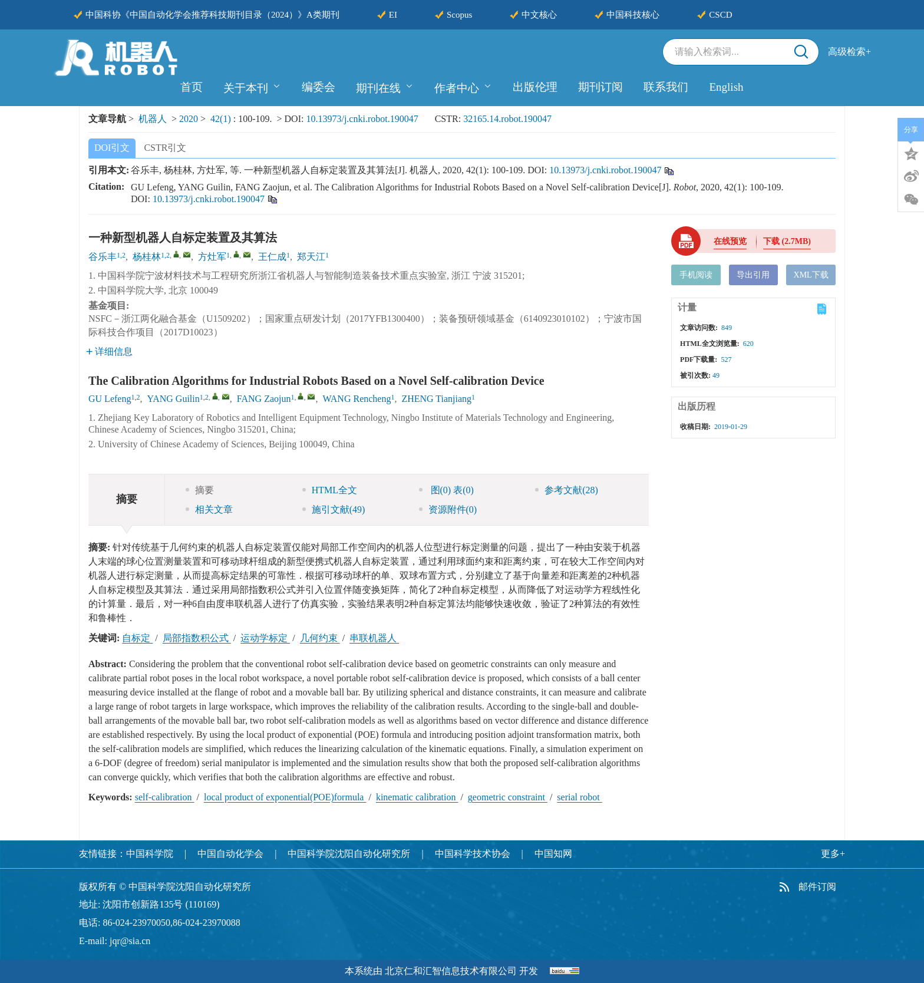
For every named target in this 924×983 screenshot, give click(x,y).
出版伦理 (535, 87)
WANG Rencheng (356, 399)
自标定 (137, 638)
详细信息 (109, 352)
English (726, 87)
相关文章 (209, 509)
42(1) (221, 119)
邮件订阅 (817, 887)
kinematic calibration (417, 797)
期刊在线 (385, 87)
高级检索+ (849, 52)
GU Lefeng (109, 399)
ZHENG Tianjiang (436, 399)
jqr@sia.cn (130, 941)
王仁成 (272, 257)
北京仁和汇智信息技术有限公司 (451, 971)
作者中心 (463, 87)
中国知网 (553, 854)
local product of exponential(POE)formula (285, 797)
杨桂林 (147, 257)
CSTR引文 (165, 148)
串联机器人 (374, 638)
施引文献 (333, 509)
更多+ (833, 854)
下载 (787, 241)
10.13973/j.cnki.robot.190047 (362, 119)
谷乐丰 (102, 257)
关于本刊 (252, 87)
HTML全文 (329, 490)
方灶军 (212, 257)
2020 (188, 119)
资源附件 (448, 509)
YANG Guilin (173, 399)
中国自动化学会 (230, 854)
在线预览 (730, 241)
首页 (191, 87)
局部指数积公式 (197, 638)
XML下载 (811, 275)
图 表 (446, 490)
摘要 (200, 490)
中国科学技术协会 (472, 854)
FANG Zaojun (264, 399)
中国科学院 (149, 854)
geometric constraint (507, 797)
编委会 (318, 87)
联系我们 (666, 87)
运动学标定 (265, 638)
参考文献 (566, 490)
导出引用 (753, 275)
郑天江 (311, 257)
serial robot (579, 797)
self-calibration (164, 797)
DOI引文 (112, 148)
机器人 (152, 119)
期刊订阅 (600, 87)
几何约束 (320, 638)
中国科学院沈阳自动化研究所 (349, 854)
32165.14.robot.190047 (507, 119)
